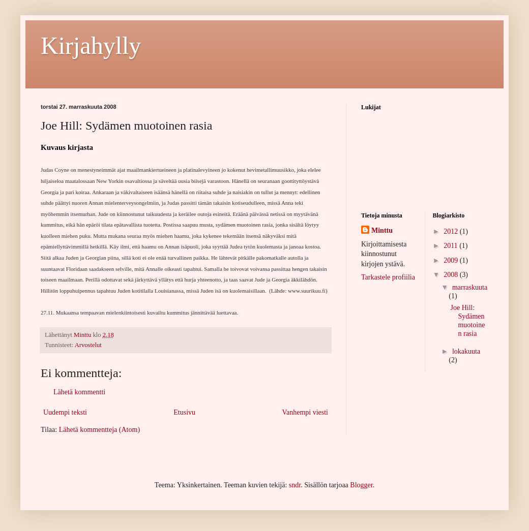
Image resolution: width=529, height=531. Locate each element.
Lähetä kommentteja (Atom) (99, 429)
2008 (452, 274)
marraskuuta (469, 287)
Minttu (382, 230)
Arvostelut (88, 345)
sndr (295, 485)
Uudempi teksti (65, 412)
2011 (451, 245)
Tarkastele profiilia (388, 277)
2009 (452, 260)
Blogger (361, 485)
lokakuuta (466, 351)
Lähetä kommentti (79, 392)
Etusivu (184, 412)
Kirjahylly (91, 45)
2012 (452, 231)
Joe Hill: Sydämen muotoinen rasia (467, 320)
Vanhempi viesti (305, 412)
